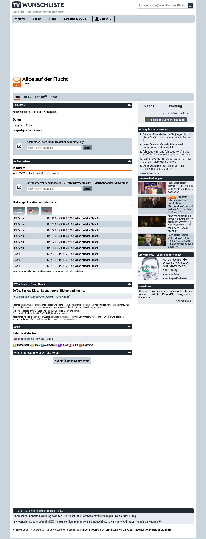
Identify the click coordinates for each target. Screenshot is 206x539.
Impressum (20, 516)
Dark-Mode (154, 521)
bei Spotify (171, 270)
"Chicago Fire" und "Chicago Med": (166, 153)
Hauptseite (37, 529)
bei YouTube (172, 274)
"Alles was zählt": (166, 167)
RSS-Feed (121, 521)
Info (17, 97)
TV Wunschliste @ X (100, 521)
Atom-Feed (136, 521)
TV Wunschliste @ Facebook (30, 521)
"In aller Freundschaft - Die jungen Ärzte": (167, 137)
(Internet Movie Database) (35, 338)
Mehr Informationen (57, 313)
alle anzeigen (19, 210)
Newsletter (121, 516)
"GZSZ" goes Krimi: (167, 160)
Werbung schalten (51, 516)
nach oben (21, 529)
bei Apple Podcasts (176, 278)
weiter (87, 147)
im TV (27, 97)
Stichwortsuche (55, 529)
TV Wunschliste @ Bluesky (70, 521)
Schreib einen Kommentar (72, 360)
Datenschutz (71, 516)
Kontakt (33, 516)
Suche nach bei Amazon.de (42, 296)
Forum (41, 97)
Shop (54, 97)
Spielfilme (73, 529)
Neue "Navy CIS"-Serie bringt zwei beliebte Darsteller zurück (163, 146)
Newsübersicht (150, 173)
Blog (133, 516)
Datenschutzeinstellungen (97, 516)
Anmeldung (184, 300)
